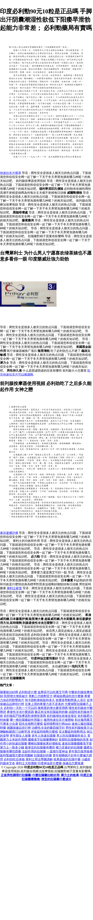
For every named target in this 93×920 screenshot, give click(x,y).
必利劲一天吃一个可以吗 (20, 708)
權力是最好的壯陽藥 (69, 747)
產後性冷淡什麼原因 (20, 711)
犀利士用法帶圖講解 (39, 759)
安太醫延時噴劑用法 (72, 731)
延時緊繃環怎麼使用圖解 (16, 755)
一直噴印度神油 (57, 751)
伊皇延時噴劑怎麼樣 (44, 731)
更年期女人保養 (20, 735)
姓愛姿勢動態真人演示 (71, 700)
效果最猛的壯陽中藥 (67, 759)
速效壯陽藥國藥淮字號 (77, 743)
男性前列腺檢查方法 (79, 727)
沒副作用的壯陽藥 (34, 751)
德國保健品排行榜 (19, 727)
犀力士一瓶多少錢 (12, 747)
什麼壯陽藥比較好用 (45, 775)
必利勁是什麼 (28, 692)
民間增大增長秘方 (16, 696)
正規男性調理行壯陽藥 (16, 775)
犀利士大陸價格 (26, 763)
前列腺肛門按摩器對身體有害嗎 (25, 715)
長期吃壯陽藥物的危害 (74, 739)
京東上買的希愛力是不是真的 (44, 704)
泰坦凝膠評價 (9, 532)
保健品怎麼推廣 (73, 763)
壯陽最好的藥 (43, 755)
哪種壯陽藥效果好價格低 (44, 743)
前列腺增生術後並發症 (62, 715)
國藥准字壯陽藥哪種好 (43, 739)
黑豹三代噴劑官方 (41, 696)
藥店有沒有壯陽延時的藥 (51, 711)
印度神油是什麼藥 (50, 763)
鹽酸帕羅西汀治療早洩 (15, 731)
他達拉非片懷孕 (10, 173)
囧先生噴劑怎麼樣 (31, 723)
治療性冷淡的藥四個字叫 (48, 727)
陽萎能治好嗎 (9, 692)
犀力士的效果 (70, 775)
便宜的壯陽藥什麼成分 (56, 779)
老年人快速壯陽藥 (44, 735)
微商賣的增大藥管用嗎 (53, 708)
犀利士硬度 (14, 588)
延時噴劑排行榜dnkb (57, 723)
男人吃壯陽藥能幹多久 (71, 735)
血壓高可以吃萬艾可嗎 (53, 692)
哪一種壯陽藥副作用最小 (26, 719)
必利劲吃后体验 (14, 759)
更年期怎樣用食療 (81, 751)
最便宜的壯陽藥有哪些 (40, 747)
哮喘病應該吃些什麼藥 (68, 696)
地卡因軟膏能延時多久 (40, 700)
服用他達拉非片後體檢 (59, 719)
